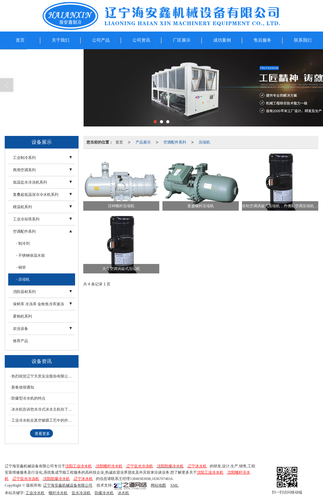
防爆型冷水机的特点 (28, 398)
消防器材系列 (24, 292)
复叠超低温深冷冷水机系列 (35, 194)
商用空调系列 (24, 170)
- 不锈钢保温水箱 (30, 255)
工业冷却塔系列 (26, 219)
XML (174, 485)
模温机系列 (22, 207)
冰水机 (123, 493)
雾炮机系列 (22, 316)
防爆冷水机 (104, 493)
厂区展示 (182, 40)
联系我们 (303, 40)
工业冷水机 (35, 493)
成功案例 (222, 40)
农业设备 (20, 328)
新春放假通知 (22, 387)
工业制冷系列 (24, 157)
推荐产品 (20, 341)
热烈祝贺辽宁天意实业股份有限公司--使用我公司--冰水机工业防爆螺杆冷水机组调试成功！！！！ (43, 376)
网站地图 (158, 485)
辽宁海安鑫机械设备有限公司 (67, 485)
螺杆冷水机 (58, 493)
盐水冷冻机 (81, 493)
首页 (20, 40)
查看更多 (42, 433)
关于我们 (60, 40)
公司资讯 (141, 40)
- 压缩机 (23, 279)
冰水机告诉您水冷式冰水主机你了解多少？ (43, 409)
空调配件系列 (174, 142)
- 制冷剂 (23, 243)
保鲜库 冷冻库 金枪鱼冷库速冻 (38, 304)
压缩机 (204, 142)
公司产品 (101, 40)
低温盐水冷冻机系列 (30, 182)
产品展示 (143, 142)
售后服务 (262, 40)
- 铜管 (21, 267)
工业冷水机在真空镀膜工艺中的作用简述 (43, 420)
